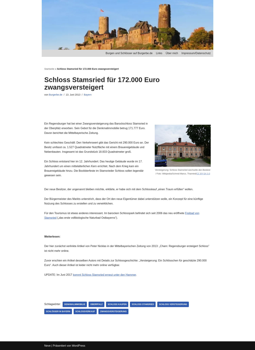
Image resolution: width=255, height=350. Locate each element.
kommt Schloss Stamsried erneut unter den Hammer (104, 274)
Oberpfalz (96, 304)
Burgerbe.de (55, 94)
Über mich (172, 53)
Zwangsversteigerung (113, 311)
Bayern (88, 94)
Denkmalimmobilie (74, 304)
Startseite (49, 69)
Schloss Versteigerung (173, 304)
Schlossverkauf (85, 311)
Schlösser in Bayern (58, 311)
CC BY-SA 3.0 (203, 173)
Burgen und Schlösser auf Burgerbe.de (129, 53)
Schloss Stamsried (143, 304)
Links (159, 53)
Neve (47, 345)
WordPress (78, 345)
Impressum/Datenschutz (196, 53)
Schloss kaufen (117, 304)
